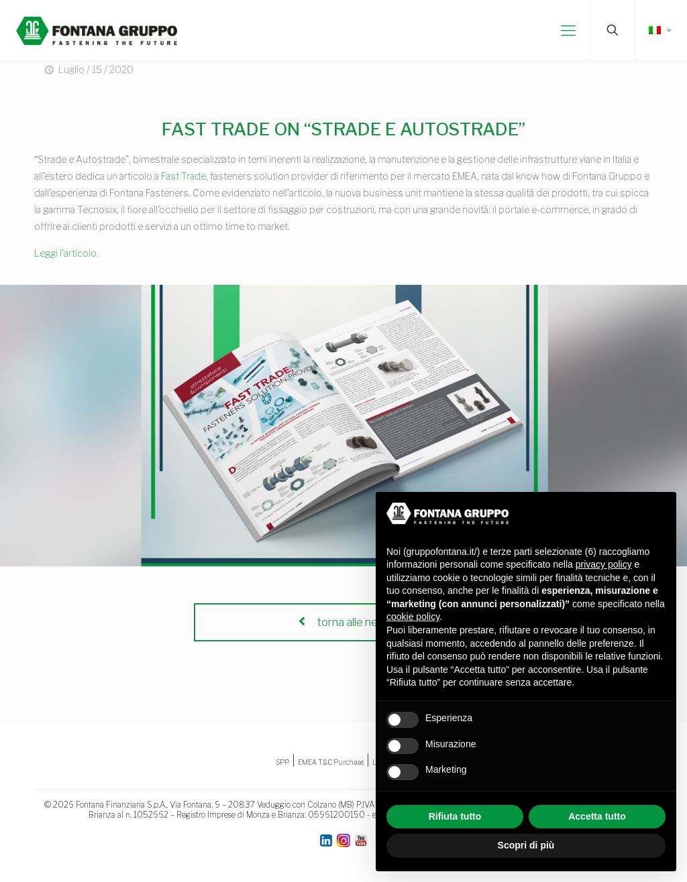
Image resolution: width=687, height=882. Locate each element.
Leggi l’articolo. (66, 253)
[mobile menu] (568, 30)
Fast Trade (183, 176)
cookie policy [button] (412, 616)
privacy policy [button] (604, 564)
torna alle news (343, 622)
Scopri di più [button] (526, 845)
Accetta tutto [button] (597, 816)
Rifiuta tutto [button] (455, 816)
